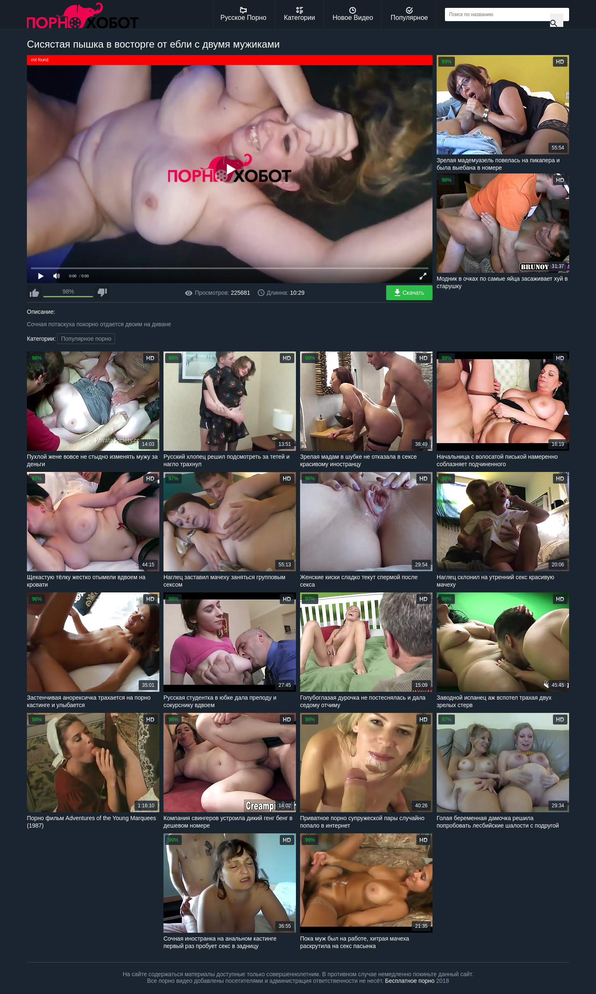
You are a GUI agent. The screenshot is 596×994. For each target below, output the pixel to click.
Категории (299, 14)
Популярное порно (86, 338)
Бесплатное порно (409, 980)
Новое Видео (353, 14)
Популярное (409, 14)
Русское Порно (244, 14)
